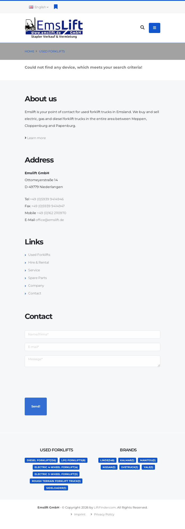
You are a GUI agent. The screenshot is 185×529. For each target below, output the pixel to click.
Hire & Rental (39, 262)
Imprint (80, 521)
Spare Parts (37, 278)
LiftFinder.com (105, 514)
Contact (34, 293)
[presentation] (65, 381)
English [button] (38, 7)
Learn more (37, 138)
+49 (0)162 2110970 (52, 213)
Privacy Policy (104, 521)
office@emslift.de (50, 220)
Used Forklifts (52, 51)
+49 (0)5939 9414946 (47, 199)
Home (29, 51)
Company (36, 286)
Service (34, 270)
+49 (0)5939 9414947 (48, 206)
